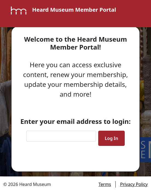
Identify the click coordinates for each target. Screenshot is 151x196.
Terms (104, 184)
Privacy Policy (134, 184)
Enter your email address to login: (76, 121)
